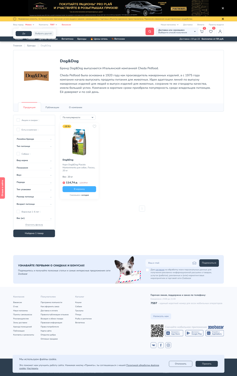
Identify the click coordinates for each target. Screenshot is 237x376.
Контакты (48, 24)
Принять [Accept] (206, 363)
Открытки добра (48, 334)
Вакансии (66, 24)
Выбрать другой (43, 33)
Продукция (29, 107)
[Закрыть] (223, 8)
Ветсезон (118, 38)
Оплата (200, 24)
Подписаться (209, 262)
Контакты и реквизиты (23, 334)
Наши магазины (20, 310)
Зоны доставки (20, 322)
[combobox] (77, 117)
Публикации (52, 107)
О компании (75, 107)
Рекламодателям (21, 318)
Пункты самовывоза (22, 314)
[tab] (29, 107)
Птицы (78, 314)
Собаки (30, 38)
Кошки (19, 38)
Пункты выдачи (216, 24)
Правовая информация (51, 322)
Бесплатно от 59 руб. (213, 38)
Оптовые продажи (49, 339)
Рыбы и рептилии (83, 318)
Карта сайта (46, 330)
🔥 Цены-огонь (99, 38)
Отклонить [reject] (180, 363)
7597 (154, 303)
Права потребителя (50, 326)
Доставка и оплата (49, 310)
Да (23, 33)
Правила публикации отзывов (55, 314)
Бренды (81, 38)
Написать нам (161, 316)
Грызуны (79, 310)
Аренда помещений (22, 326)
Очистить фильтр (34, 224)
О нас (15, 306)
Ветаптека (67, 38)
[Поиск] (98, 31)
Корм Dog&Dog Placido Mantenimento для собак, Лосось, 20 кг (79, 167)
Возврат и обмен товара (52, 318)
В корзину (79, 189)
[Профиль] (220, 31)
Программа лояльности (51, 302)
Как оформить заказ (50, 306)
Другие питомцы (48, 38)
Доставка (188, 24)
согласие (160, 269)
